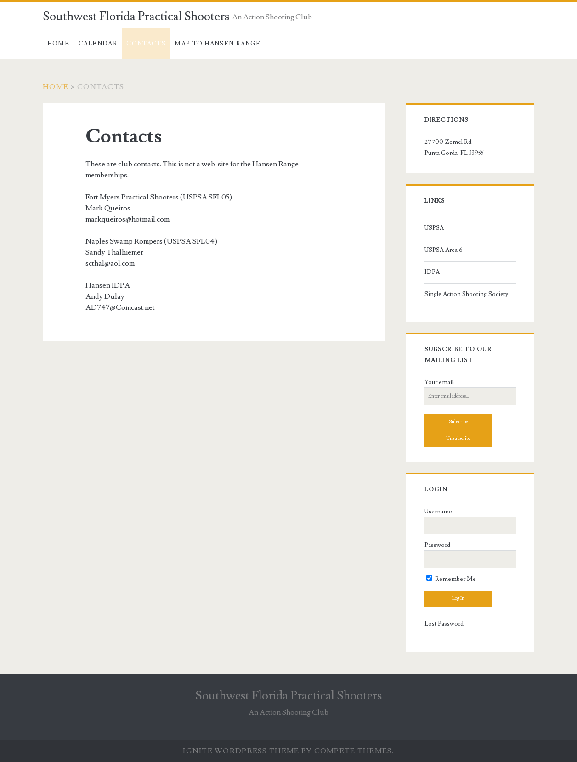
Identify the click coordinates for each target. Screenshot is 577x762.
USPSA (434, 228)
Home (58, 43)
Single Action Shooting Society (466, 294)
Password (437, 545)
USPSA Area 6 (443, 250)
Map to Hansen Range (217, 43)
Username (438, 511)
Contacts (145, 43)
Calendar (98, 43)
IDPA (432, 272)
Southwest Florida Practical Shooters (136, 16)
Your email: (439, 382)
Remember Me (451, 579)
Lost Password (444, 623)
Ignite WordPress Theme (241, 751)
